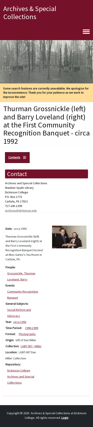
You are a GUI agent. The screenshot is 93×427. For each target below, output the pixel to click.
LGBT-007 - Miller (31, 346)
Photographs (27, 334)
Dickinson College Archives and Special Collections (20, 376)
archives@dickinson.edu (21, 210)
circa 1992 (19, 322)
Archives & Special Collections (29, 12)
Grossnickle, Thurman (21, 273)
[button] (69, 236)
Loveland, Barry (17, 279)
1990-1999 (31, 328)
